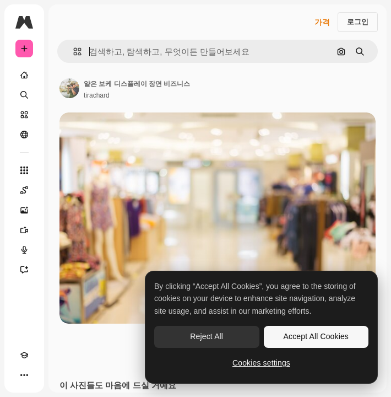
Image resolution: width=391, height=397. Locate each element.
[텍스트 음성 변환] (24, 250)
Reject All (206, 336)
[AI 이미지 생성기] (24, 210)
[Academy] (24, 355)
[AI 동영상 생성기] (24, 230)
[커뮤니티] (24, 134)
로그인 (357, 22)
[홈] (24, 75)
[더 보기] (24, 375)
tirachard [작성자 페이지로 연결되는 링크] (97, 95)
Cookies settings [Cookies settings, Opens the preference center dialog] (261, 362)
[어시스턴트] (24, 269)
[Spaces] (24, 190)
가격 (322, 22)
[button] (73, 51)
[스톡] (24, 115)
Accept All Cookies (316, 336)
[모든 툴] (24, 170)
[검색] (24, 95)
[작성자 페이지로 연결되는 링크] (69, 88)
